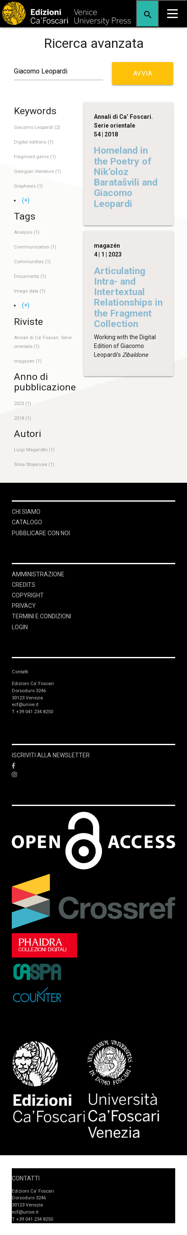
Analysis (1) (27, 232)
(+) (25, 200)
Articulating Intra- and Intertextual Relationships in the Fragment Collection (128, 297)
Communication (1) (35, 247)
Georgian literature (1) (37, 171)
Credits (23, 584)
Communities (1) (32, 261)
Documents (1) (30, 276)
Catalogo (27, 522)
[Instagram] (93, 774)
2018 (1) (22, 418)
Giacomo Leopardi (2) (37, 127)
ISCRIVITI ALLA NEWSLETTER (51, 755)
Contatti (26, 1178)
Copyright (28, 595)
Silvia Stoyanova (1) (34, 464)
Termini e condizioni (41, 616)
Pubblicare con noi (41, 533)
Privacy (24, 605)
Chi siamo (26, 511)
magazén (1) (28, 361)
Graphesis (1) (28, 186)
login (20, 627)
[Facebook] (93, 765)
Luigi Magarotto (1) (34, 450)
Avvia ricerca (145, 77)
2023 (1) (22, 403)
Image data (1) (29, 291)
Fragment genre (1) (35, 157)
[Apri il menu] (172, 13)
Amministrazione (38, 574)
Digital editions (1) (33, 142)
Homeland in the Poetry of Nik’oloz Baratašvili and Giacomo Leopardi (126, 177)
